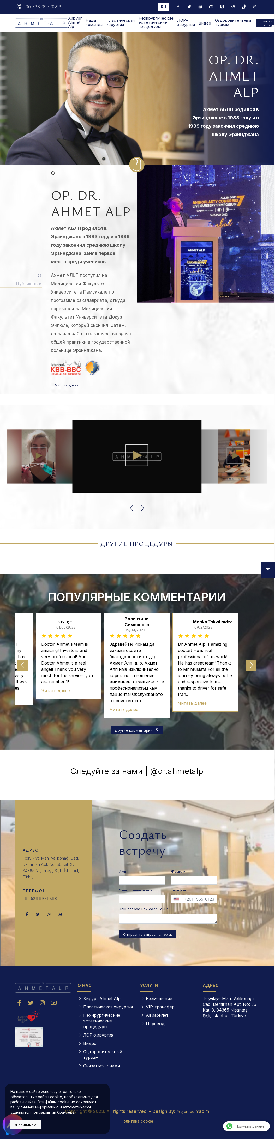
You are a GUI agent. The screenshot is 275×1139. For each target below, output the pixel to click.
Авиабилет (157, 1015)
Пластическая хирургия (120, 22)
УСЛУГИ (149, 985)
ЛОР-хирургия (186, 22)
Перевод (155, 1023)
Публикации (29, 283)
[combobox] (177, 899)
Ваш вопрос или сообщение (144, 909)
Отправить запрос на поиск (147, 934)
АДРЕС (211, 985)
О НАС (84, 985)
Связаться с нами (101, 1065)
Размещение (159, 998)
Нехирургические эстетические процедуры (156, 22)
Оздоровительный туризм (233, 22)
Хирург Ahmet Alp (75, 22)
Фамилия (179, 871)
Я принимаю (26, 1124)
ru (163, 6)
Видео (205, 23)
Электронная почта (136, 890)
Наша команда (94, 22)
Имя (122, 871)
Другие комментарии (137, 730)
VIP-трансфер (160, 1006)
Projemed (185, 1111)
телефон (178, 890)
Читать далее (67, 384)
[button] (132, 508)
